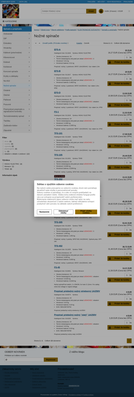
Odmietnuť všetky (63, 212)
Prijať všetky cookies (86, 212)
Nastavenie (44, 212)
